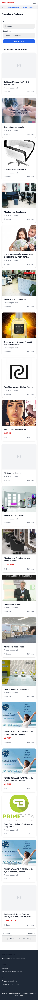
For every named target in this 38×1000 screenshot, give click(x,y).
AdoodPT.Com (8, 3)
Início (3, 7)
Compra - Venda (13, 7)
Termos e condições (9, 981)
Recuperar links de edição (12, 971)
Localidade (7, 31)
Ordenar (6, 22)
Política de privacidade (10, 984)
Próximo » (31, 933)
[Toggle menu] (34, 3)
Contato (5, 968)
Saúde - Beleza (28, 7)
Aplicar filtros (19, 41)
